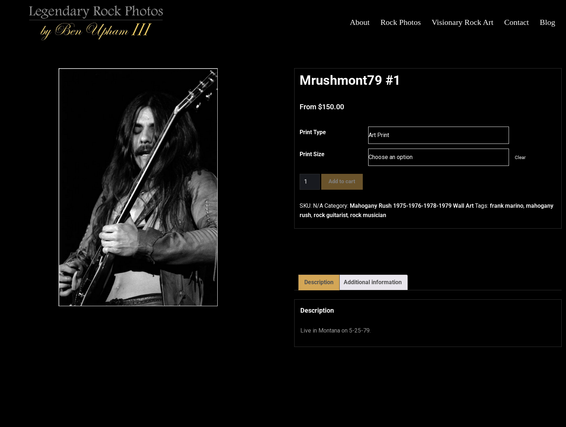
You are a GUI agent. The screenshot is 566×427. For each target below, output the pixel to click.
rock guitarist (331, 215)
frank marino (506, 205)
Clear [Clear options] (520, 157)
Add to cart (341, 181)
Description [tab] (319, 282)
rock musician (368, 215)
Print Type (313, 132)
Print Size (312, 154)
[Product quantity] (310, 182)
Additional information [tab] (373, 282)
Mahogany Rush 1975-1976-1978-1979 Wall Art (412, 205)
